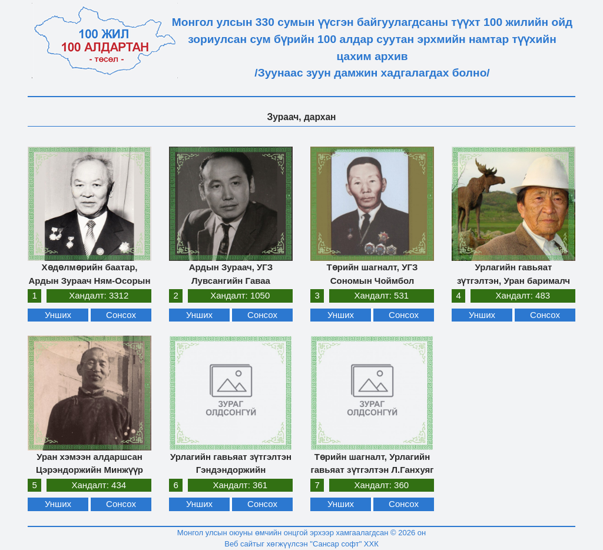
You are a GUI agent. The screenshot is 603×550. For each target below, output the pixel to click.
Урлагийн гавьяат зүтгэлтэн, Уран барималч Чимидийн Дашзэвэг (513, 280)
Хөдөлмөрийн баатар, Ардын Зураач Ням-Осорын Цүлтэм (90, 280)
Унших (58, 315)
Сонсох (121, 315)
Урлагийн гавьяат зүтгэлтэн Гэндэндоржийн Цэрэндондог (230, 470)
